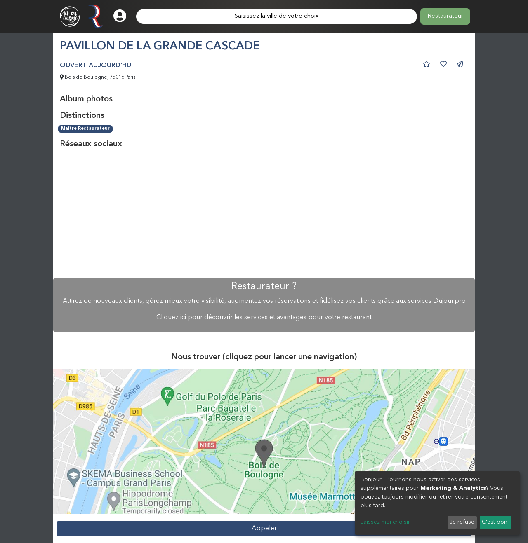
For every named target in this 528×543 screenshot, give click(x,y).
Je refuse (462, 522)
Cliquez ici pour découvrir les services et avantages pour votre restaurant (264, 317)
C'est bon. (495, 522)
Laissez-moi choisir (385, 522)
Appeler (264, 528)
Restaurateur (445, 16)
